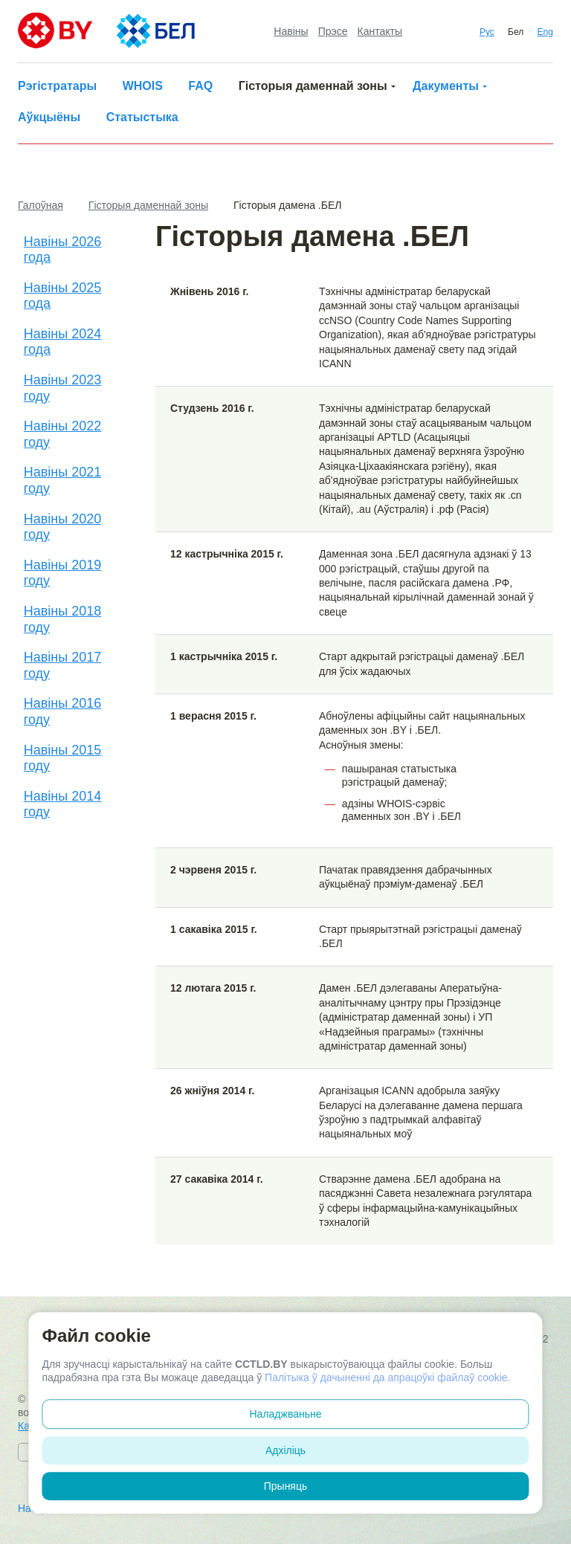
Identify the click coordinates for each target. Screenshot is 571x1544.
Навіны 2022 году (63, 434)
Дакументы (446, 86)
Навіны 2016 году (63, 711)
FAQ (200, 86)
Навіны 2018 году (63, 619)
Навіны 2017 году (63, 665)
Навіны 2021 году (63, 480)
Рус (487, 32)
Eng (545, 32)
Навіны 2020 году (63, 527)
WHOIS (143, 86)
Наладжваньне (286, 1414)
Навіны (291, 31)
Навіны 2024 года (63, 342)
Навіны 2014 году (63, 804)
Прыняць (286, 1486)
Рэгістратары (57, 86)
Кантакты (380, 31)
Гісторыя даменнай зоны (313, 86)
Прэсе (333, 31)
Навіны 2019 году (63, 573)
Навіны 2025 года (63, 295)
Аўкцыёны (49, 117)
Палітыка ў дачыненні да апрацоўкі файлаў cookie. (387, 1377)
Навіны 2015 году (63, 758)
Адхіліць (285, 1450)
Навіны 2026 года (63, 249)
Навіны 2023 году (63, 388)
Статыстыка (142, 117)
